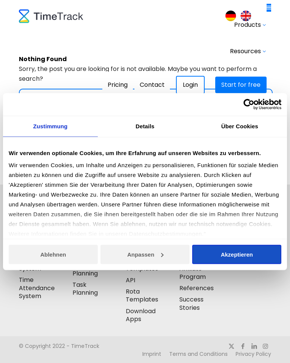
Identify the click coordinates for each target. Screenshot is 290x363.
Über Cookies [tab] (239, 126)
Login (190, 84)
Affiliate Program (192, 272)
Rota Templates (142, 295)
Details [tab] (145, 126)
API (130, 280)
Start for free (241, 84)
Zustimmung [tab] (50, 126)
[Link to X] (231, 346)
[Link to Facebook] (242, 346)
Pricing (118, 84)
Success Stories (191, 303)
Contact (152, 84)
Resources (248, 51)
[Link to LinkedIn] (254, 346)
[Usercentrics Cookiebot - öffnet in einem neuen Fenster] (248, 104)
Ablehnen (53, 254)
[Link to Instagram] (265, 346)
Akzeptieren (237, 254)
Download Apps (141, 315)
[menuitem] (230, 16)
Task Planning (85, 288)
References (196, 288)
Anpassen (145, 254)
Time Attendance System (37, 287)
